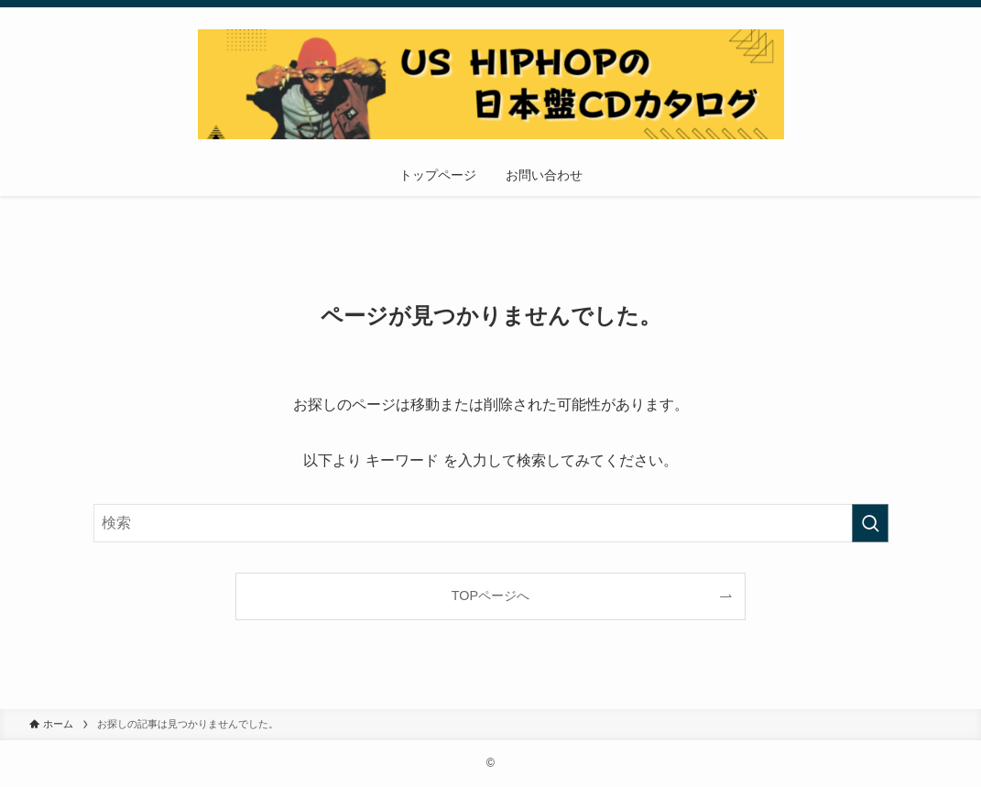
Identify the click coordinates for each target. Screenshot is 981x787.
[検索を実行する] (870, 523)
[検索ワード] (490, 523)
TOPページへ (490, 595)
